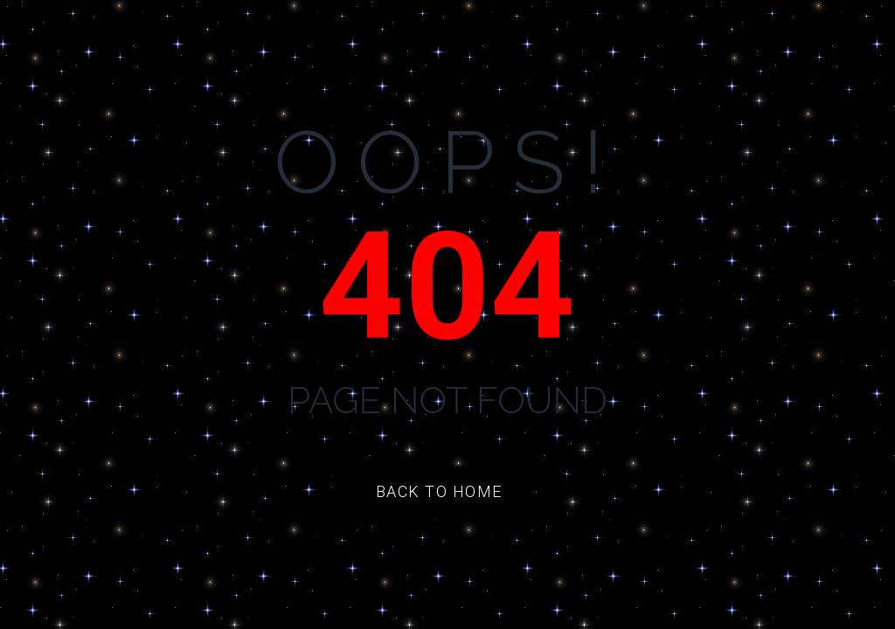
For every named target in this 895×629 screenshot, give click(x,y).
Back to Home (439, 491)
